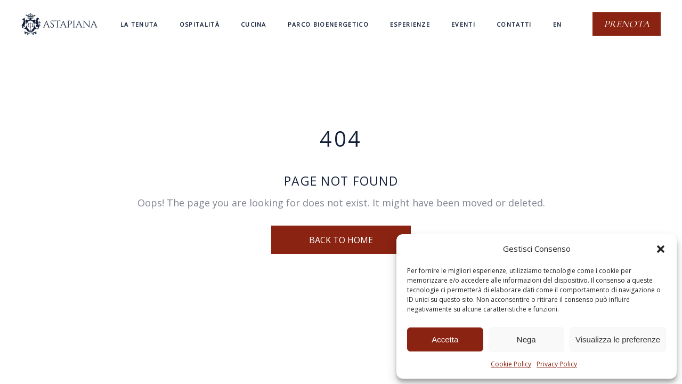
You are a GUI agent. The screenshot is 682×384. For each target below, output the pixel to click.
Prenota (626, 24)
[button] (660, 249)
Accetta (445, 339)
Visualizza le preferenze (617, 339)
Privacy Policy (557, 364)
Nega (526, 339)
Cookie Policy (511, 364)
